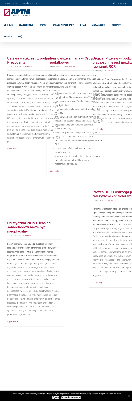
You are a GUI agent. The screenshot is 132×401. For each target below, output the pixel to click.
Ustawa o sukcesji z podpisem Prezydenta (31, 60)
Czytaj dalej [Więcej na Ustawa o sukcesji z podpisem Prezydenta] (11, 149)
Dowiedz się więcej (71, 397)
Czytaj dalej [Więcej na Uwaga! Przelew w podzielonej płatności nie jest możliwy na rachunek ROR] (97, 129)
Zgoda (56, 397)
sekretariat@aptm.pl (34, 3)
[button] (20, 36)
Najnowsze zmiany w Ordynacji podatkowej (75, 60)
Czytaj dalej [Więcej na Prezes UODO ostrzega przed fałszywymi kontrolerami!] (97, 282)
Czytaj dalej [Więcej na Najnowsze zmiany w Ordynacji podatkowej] (54, 171)
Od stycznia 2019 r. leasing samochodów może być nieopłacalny (29, 227)
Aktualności (27, 66)
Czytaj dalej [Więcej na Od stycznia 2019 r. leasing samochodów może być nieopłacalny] (11, 321)
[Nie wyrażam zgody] (128, 396)
